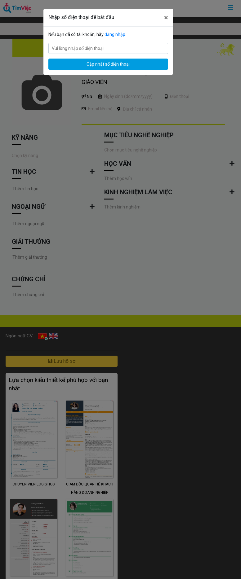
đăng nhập (115, 34)
